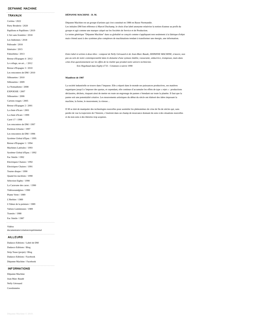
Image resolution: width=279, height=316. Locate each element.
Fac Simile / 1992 (15, 157)
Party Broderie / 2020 (17, 25)
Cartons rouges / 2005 (17, 100)
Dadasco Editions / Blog (19, 247)
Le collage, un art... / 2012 (19, 63)
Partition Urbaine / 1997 (19, 129)
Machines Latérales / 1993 (19, 147)
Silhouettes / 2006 (15, 96)
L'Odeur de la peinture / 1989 (21, 204)
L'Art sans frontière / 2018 (19, 35)
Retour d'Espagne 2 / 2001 (19, 105)
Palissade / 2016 (15, 44)
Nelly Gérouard (14, 283)
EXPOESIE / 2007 (16, 91)
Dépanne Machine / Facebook (21, 261)
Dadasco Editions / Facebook (21, 256)
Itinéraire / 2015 (15, 49)
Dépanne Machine (16, 274)
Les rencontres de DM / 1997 (21, 124)
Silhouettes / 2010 (15, 77)
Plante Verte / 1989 (16, 194)
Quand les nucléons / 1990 (20, 175)
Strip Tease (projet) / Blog (19, 252)
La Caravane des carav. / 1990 (21, 185)
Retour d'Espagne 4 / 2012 (19, 58)
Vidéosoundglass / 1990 (18, 190)
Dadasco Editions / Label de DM (23, 242)
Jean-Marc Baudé (15, 278)
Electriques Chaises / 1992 (20, 162)
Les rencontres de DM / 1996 (21, 133)
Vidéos (10, 226)
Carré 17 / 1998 (14, 119)
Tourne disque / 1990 (17, 171)
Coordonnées (13, 288)
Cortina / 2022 (14, 21)
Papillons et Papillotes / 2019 (21, 30)
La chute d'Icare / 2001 (18, 110)
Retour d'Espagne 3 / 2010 (19, 68)
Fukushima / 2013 (15, 53)
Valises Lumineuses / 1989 (20, 208)
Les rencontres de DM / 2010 (21, 72)
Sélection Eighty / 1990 (18, 180)
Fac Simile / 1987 (15, 218)
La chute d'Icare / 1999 (18, 115)
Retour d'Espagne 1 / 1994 (19, 143)
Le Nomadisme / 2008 (18, 86)
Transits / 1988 (14, 213)
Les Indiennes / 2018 (17, 39)
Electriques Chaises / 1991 (20, 166)
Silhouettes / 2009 (15, 82)
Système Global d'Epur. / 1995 (21, 138)
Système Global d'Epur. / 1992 (21, 152)
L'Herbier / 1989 (15, 199)
